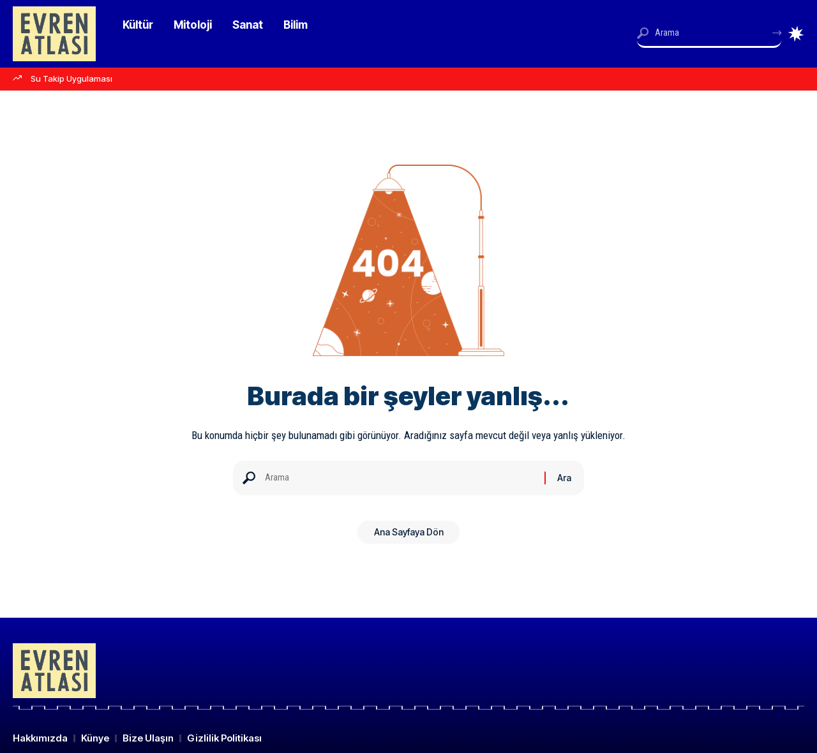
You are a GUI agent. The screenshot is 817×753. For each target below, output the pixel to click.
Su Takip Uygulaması (71, 78)
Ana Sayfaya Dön (409, 536)
